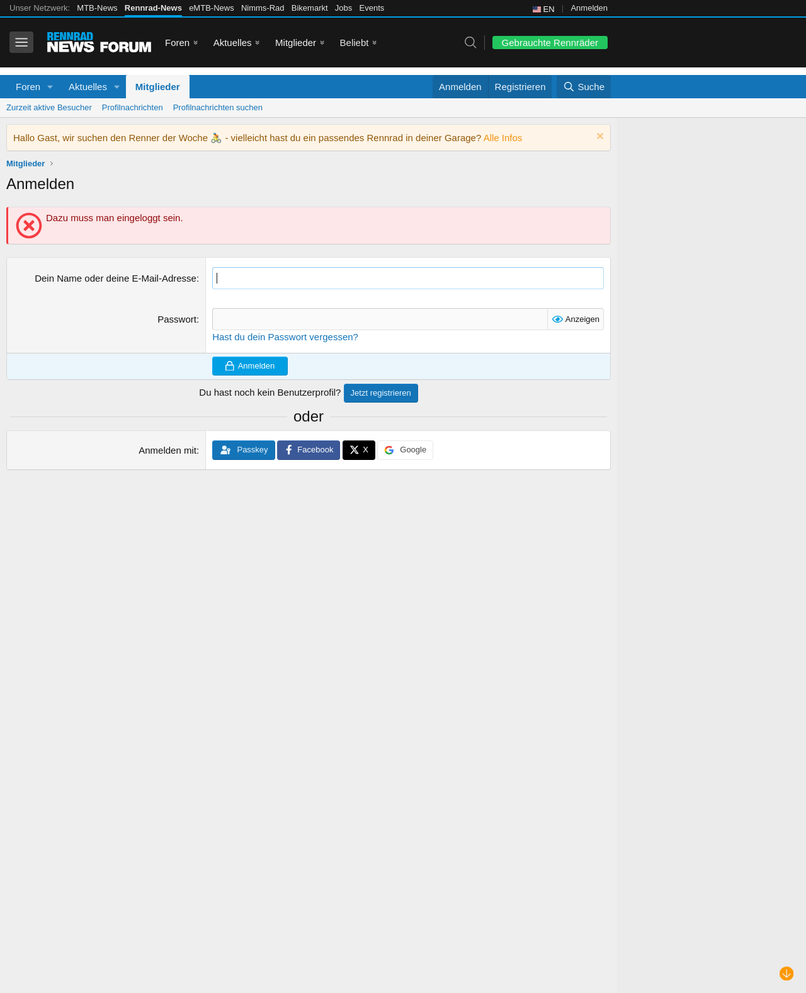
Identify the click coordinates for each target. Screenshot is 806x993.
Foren (177, 42)
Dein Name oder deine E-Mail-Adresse (115, 278)
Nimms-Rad (263, 8)
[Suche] (584, 86)
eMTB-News (211, 8)
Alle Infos (503, 137)
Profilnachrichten (132, 107)
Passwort (176, 319)
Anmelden (589, 8)
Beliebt (354, 42)
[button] (50, 86)
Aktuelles (232, 42)
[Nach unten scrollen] (787, 974)
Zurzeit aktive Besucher (49, 107)
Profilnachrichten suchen (218, 107)
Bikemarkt (310, 8)
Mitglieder (295, 42)
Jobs (343, 8)
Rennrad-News (153, 8)
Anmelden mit (167, 450)
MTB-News (97, 8)
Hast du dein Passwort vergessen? (285, 336)
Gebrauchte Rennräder (550, 42)
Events (372, 8)
